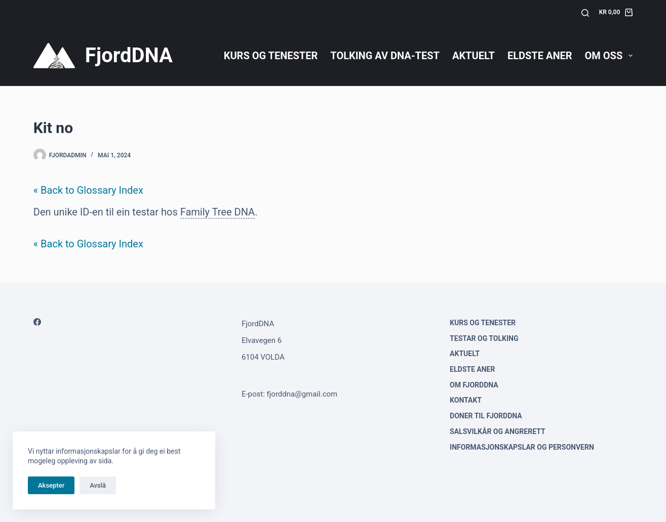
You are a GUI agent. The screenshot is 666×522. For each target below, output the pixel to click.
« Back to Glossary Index (88, 190)
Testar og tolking (484, 338)
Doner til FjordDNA (486, 416)
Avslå (98, 485)
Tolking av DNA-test (385, 56)
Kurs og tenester (271, 56)
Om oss (609, 56)
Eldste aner (539, 56)
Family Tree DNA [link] (217, 212)
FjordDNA (129, 55)
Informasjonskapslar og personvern (522, 447)
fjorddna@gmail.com (302, 394)
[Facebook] (37, 322)
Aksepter (51, 485)
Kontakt (466, 400)
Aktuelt (473, 56)
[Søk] (585, 13)
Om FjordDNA (474, 385)
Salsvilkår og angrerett (497, 431)
